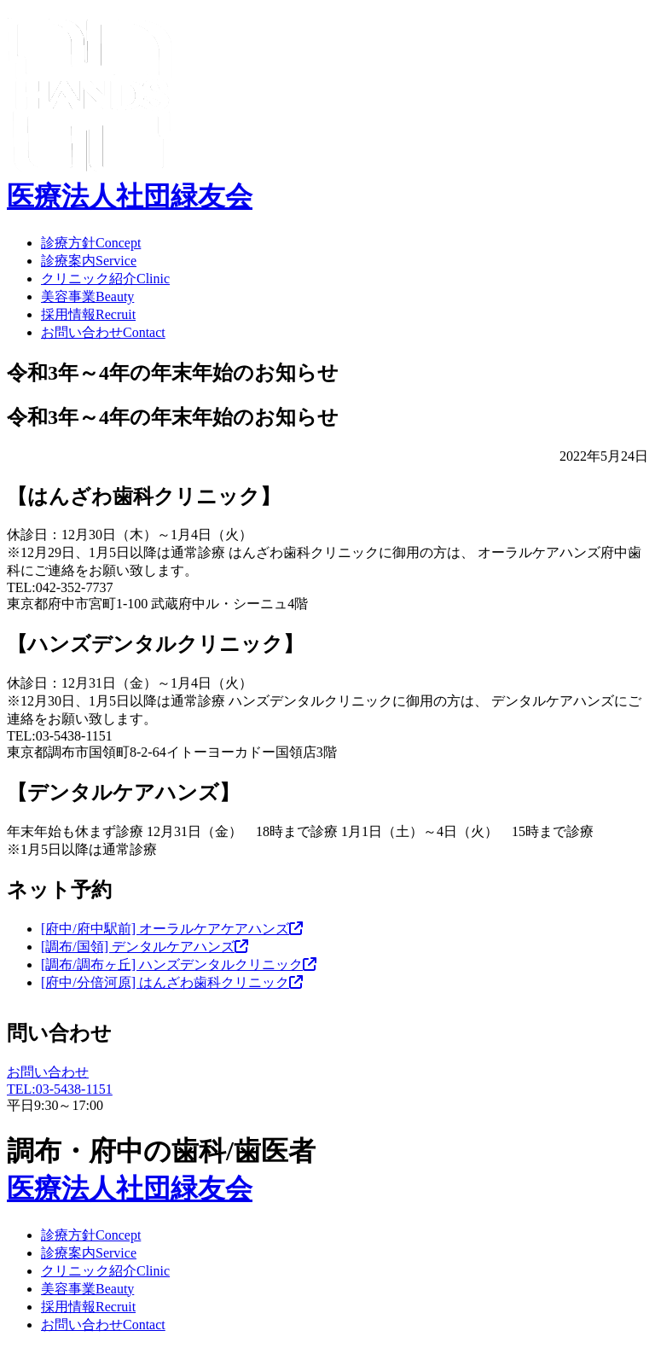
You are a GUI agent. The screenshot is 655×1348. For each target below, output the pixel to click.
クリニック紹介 (105, 278)
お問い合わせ (103, 332)
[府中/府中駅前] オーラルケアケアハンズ (172, 928)
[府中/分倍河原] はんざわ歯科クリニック (172, 982)
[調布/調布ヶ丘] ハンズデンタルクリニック (178, 964)
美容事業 (87, 296)
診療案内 (88, 260)
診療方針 (91, 242)
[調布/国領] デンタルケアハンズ (144, 946)
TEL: (60, 1089)
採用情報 (88, 314)
